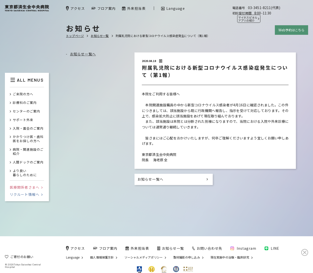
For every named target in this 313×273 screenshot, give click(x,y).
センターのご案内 (26, 111)
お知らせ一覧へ (83, 53)
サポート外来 (23, 120)
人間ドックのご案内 (28, 162)
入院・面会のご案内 (28, 128)
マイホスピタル (247, 18)
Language (72, 257)
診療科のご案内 (25, 103)
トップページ (75, 36)
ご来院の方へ (23, 94)
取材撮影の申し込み (186, 257)
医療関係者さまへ (26, 187)
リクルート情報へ (26, 194)
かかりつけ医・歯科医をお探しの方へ (28, 139)
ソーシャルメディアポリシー (143, 257)
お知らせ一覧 (100, 36)
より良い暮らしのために (25, 173)
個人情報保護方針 (102, 257)
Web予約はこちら (291, 30)
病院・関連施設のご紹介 (28, 152)
